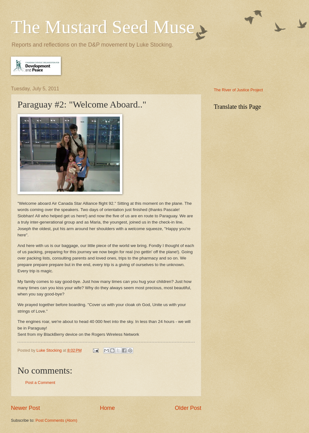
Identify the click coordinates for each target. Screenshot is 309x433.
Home (107, 408)
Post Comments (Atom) (56, 420)
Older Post (188, 408)
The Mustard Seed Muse (102, 27)
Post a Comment (40, 382)
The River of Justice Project (238, 90)
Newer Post (25, 408)
